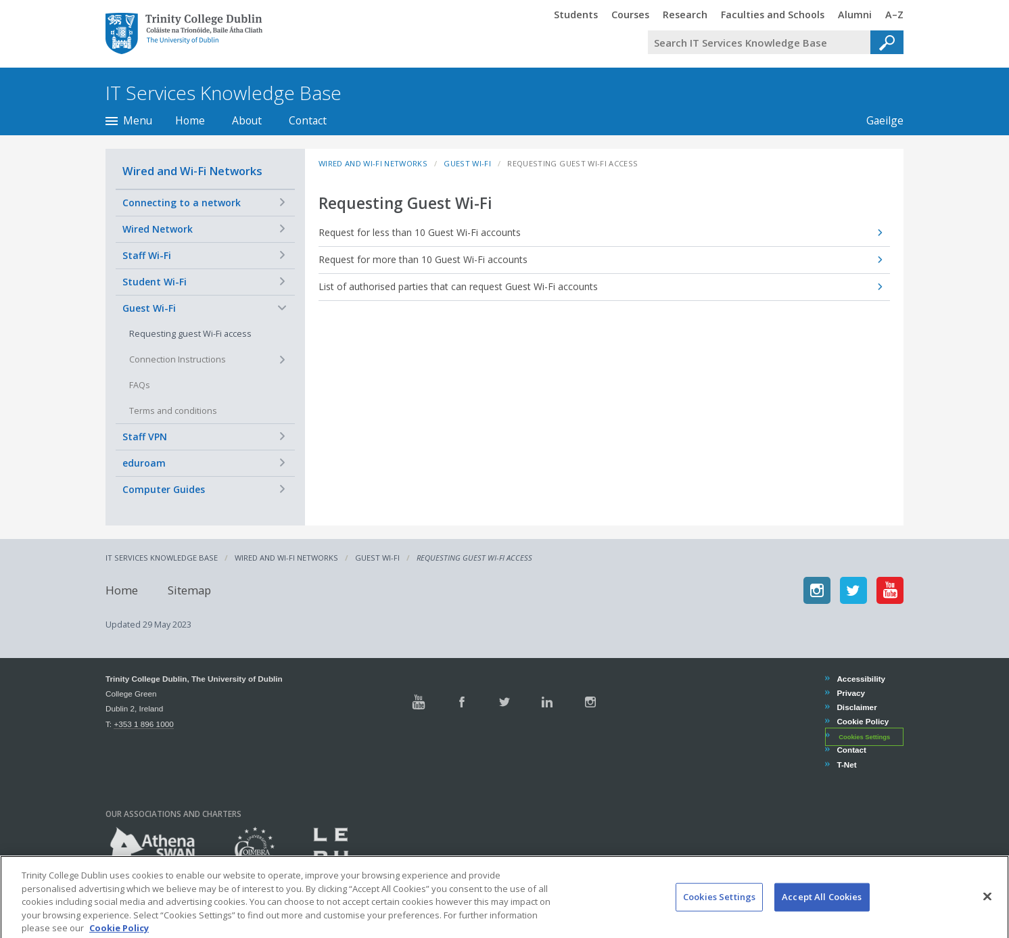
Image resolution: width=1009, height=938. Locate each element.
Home (190, 120)
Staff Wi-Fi (146, 255)
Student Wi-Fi (154, 281)
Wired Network (157, 228)
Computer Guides (163, 489)
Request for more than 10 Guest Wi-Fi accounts (423, 259)
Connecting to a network (181, 202)
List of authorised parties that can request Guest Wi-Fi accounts (458, 286)
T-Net (846, 764)
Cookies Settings (864, 736)
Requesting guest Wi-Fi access (190, 333)
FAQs (139, 385)
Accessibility (860, 678)
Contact (308, 120)
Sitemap (189, 590)
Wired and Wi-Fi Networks (192, 171)
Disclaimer (856, 707)
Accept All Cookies (822, 911)
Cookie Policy (862, 721)
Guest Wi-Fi (149, 308)
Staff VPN (144, 436)
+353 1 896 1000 (143, 724)
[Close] (987, 911)
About (247, 120)
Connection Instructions (177, 359)
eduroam (144, 462)
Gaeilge (878, 120)
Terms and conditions (173, 411)
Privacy (850, 692)
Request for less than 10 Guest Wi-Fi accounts (420, 232)
